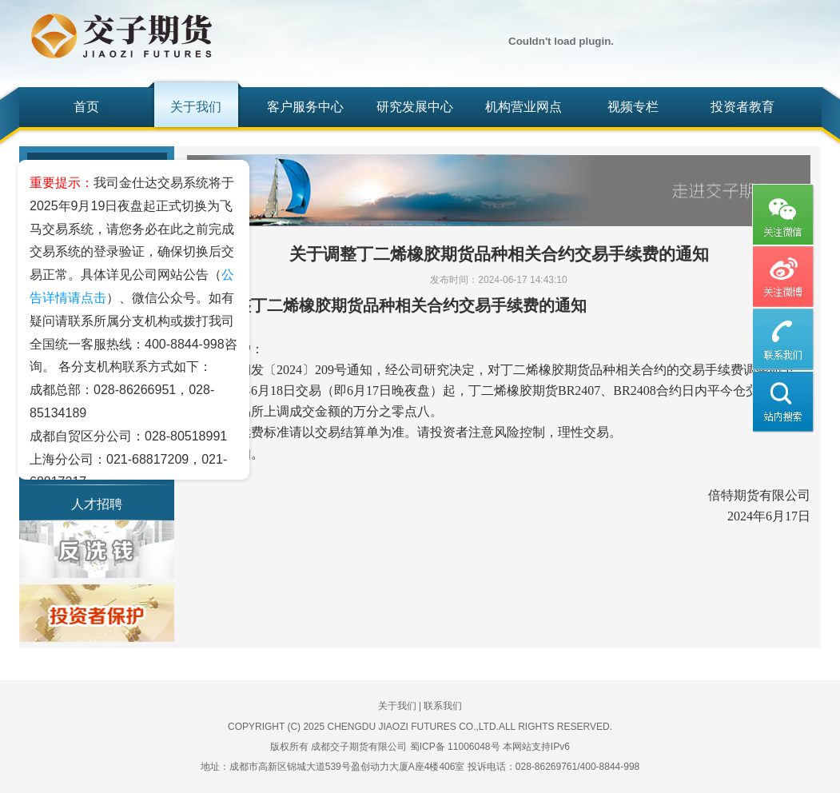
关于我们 (195, 107)
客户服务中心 (305, 107)
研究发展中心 (414, 107)
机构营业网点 (523, 107)
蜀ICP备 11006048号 (455, 746)
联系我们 (443, 705)
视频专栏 (633, 107)
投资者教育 (742, 107)
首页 (86, 107)
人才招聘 (96, 504)
